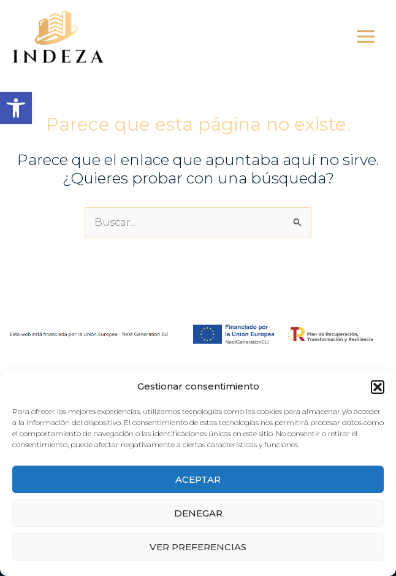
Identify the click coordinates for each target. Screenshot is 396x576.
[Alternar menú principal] (365, 36)
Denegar (198, 513)
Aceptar (198, 479)
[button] (16, 108)
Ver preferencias (198, 547)
